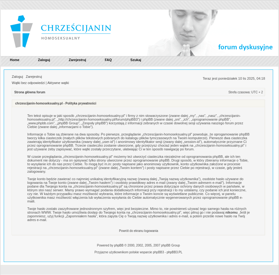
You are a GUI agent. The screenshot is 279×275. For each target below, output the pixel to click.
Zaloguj (17, 76)
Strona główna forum (29, 92)
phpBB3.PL (175, 252)
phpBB (118, 245)
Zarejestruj (34, 76)
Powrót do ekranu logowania (138, 231)
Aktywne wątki (58, 83)
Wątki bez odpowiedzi (28, 83)
